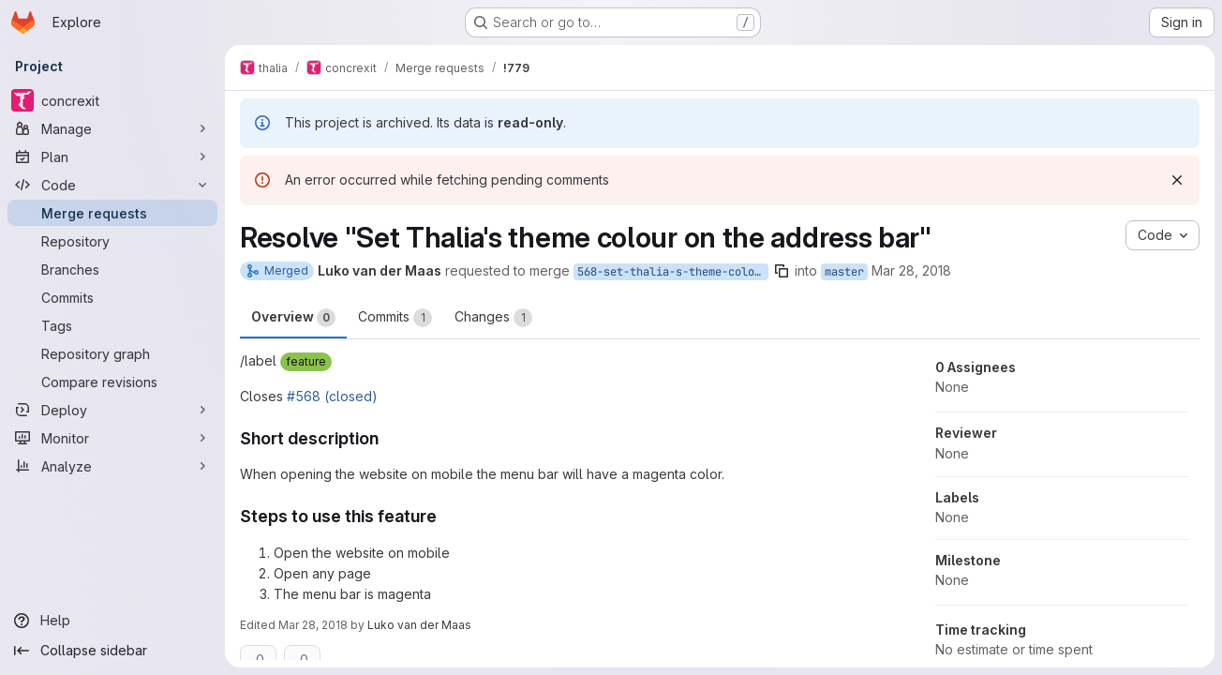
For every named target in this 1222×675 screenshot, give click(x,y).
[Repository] (112, 241)
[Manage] (112, 128)
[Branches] (112, 269)
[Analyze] (112, 466)
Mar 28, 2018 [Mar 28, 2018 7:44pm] (911, 270)
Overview (293, 317)
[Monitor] (112, 438)
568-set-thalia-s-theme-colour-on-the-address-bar (672, 271)
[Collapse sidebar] (112, 651)
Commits (395, 317)
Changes (493, 317)
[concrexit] (112, 100)
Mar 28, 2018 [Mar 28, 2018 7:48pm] (313, 625)
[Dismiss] (1177, 180)
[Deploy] (112, 410)
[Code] (112, 185)
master (844, 271)
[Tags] (112, 325)
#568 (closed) (332, 396)
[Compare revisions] (112, 381)
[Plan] (112, 156)
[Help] (112, 621)
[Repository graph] (112, 353)
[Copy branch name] (781, 271)
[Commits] (112, 297)
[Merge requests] (112, 213)
